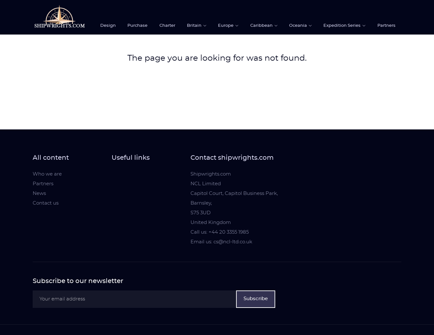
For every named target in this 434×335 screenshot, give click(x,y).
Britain (194, 26)
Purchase (137, 26)
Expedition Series (342, 26)
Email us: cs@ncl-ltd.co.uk (221, 241)
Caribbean (262, 26)
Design (108, 26)
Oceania (298, 26)
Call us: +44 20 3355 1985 (219, 232)
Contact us (46, 203)
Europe (226, 26)
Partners (386, 26)
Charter (167, 26)
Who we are (47, 174)
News (39, 193)
